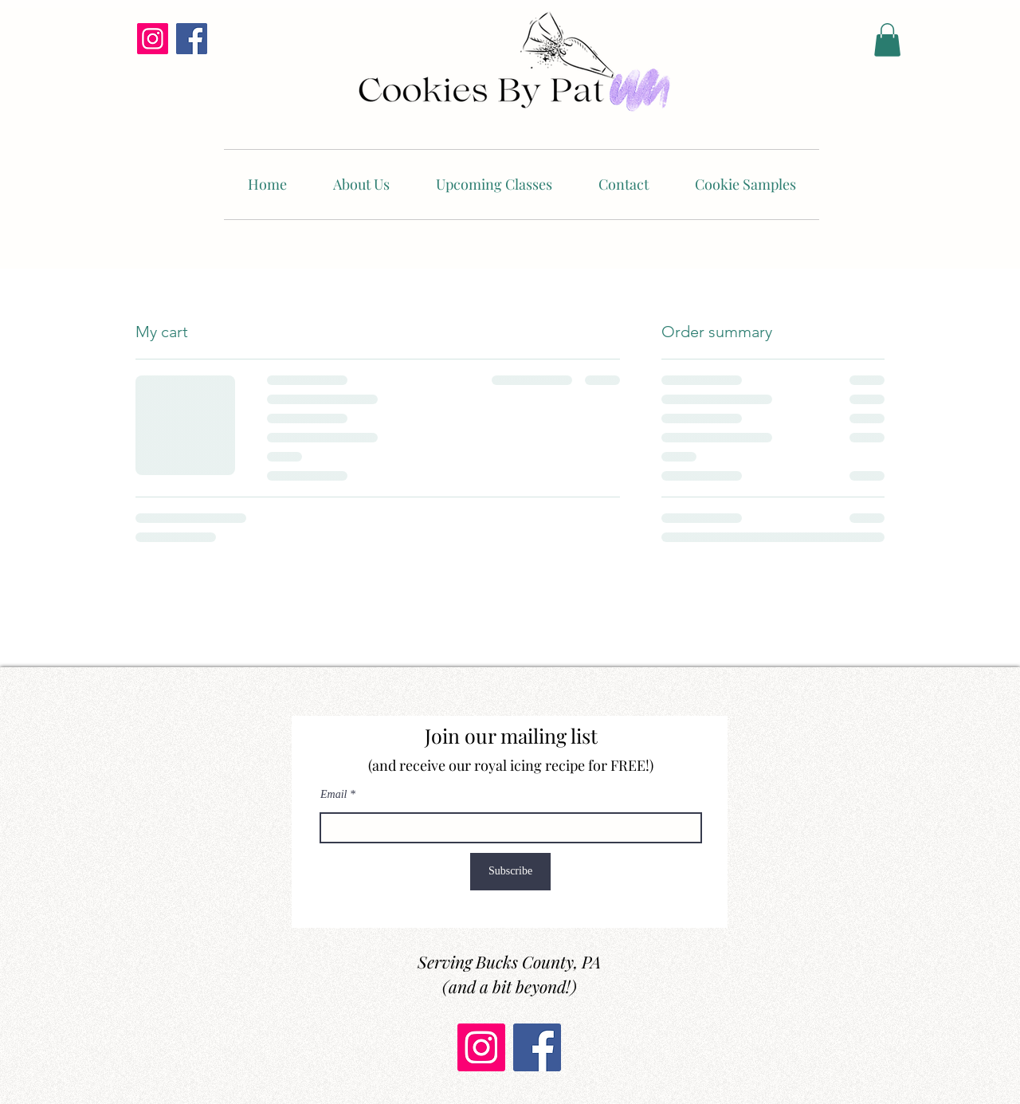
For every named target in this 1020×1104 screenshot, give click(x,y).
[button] (887, 40)
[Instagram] (152, 38)
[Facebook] (191, 38)
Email (333, 794)
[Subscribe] (510, 871)
